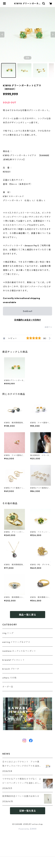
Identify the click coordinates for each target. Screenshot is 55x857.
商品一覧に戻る (27, 614)
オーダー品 (7, 686)
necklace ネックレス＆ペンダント (19, 651)
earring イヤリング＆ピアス (16, 642)
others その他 (9, 677)
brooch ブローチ (10, 669)
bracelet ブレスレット (13, 660)
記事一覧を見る (27, 810)
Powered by (27, 829)
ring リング (7, 633)
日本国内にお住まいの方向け (27, 320)
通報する (48, 327)
